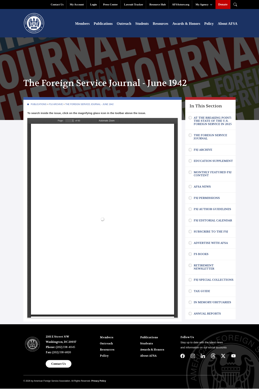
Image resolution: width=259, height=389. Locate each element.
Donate (223, 4)
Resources (160, 24)
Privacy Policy (98, 381)
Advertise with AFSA (211, 243)
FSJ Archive (56, 104)
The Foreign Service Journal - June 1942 (89, 104)
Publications (103, 24)
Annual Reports (207, 314)
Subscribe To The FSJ (211, 232)
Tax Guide (202, 291)
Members (82, 24)
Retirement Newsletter (204, 267)
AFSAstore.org (180, 4)
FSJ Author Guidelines (212, 209)
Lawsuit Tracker (133, 4)
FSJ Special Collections (213, 280)
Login (93, 4)
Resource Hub (157, 4)
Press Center (110, 4)
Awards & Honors (186, 24)
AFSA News (202, 187)
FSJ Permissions (207, 198)
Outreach (124, 24)
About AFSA (227, 24)
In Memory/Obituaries (212, 302)
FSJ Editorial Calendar (213, 221)
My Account (77, 4)
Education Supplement (213, 161)
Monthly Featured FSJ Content (212, 174)
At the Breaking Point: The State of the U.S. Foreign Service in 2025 (213, 121)
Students (142, 24)
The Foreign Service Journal (210, 137)
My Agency (202, 4)
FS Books (201, 254)
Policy (209, 24)
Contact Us (57, 4)
